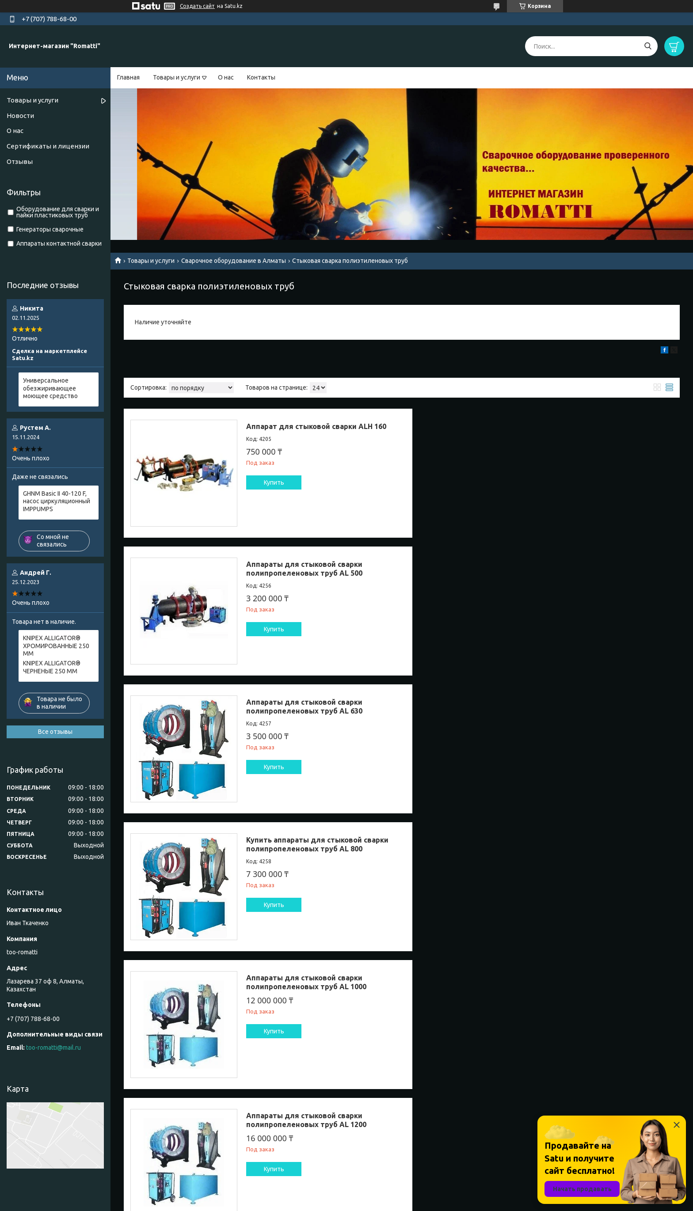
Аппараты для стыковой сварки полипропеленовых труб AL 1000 (306, 706)
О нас (226, 77)
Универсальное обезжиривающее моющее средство (50, 388)
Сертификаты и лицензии (48, 146)
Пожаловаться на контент (364, 1202)
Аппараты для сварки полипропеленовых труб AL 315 (304, 982)
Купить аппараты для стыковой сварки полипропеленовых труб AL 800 (601, 568)
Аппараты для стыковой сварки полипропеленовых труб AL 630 (304, 568)
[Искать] (648, 46)
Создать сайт (197, 6)
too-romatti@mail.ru (53, 1047)
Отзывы (20, 161)
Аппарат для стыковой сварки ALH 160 (316, 426)
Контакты (261, 77)
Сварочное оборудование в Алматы (233, 260)
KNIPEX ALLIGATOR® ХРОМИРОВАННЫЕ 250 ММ (56, 645)
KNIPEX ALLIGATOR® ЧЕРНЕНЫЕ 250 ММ (51, 667)
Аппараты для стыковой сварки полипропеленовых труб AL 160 (304, 844)
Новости (20, 115)
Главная (128, 77)
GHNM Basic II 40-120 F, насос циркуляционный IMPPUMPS (56, 501)
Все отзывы (55, 731)
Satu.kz (386, 1194)
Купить (274, 482)
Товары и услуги (176, 77)
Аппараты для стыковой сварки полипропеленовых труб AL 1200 (590, 706)
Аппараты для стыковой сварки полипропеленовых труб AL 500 (588, 430)
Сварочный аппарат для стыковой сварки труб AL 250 (592, 844)
